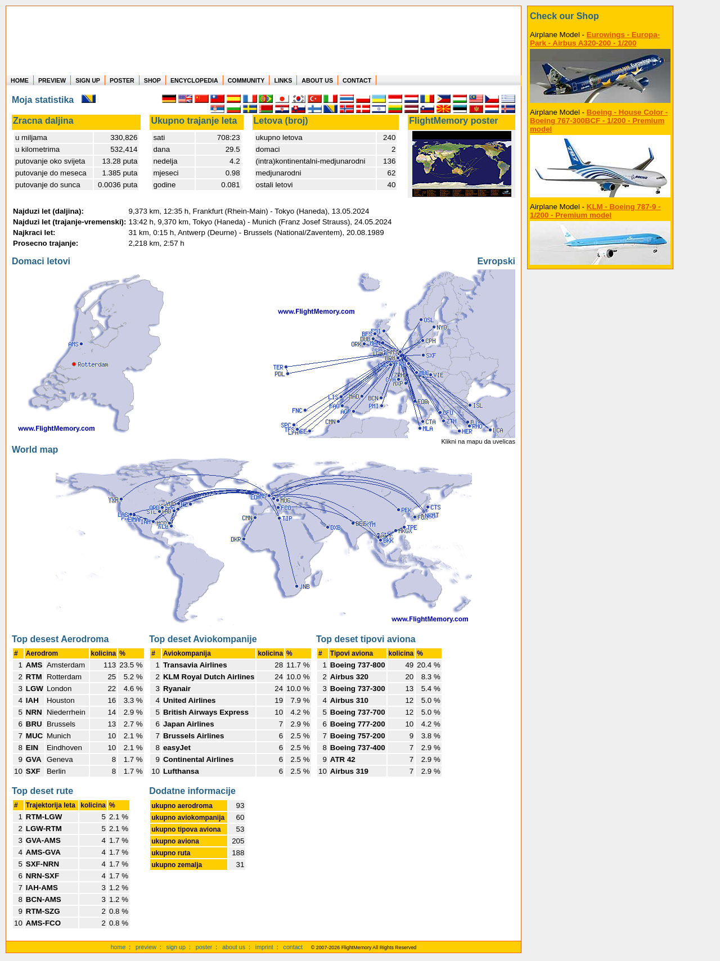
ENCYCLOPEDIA (194, 80)
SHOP (152, 80)
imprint (264, 947)
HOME (20, 80)
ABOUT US (317, 80)
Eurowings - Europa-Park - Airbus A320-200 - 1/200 (595, 38)
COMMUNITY (246, 80)
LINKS (283, 80)
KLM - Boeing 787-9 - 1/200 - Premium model (595, 210)
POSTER (122, 80)
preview (146, 947)
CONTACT (357, 80)
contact (293, 947)
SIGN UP (87, 80)
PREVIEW (52, 80)
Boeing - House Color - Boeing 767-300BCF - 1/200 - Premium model (599, 120)
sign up (176, 947)
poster (204, 947)
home (118, 947)
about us (233, 947)
